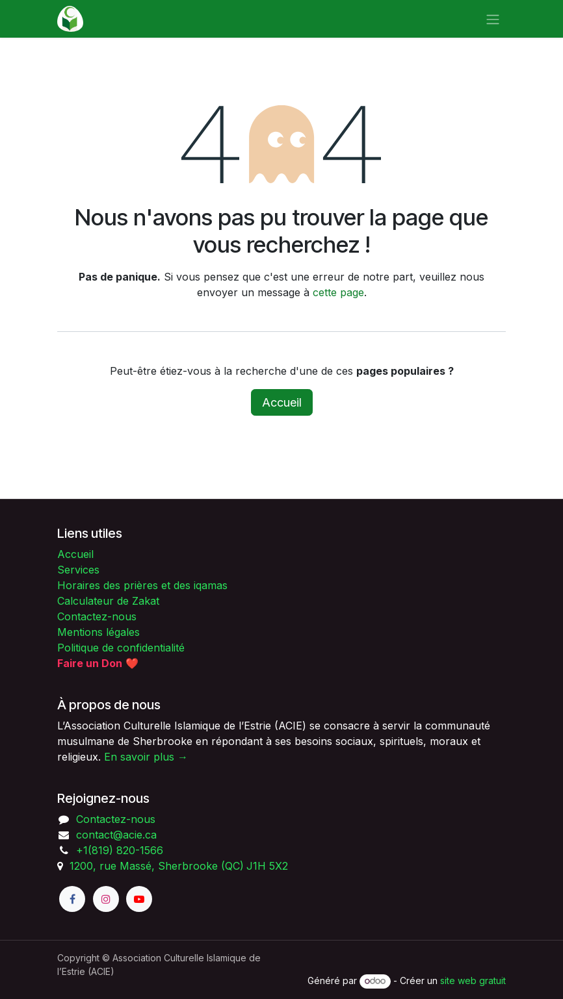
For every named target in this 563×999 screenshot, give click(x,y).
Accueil (282, 402)
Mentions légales (98, 632)
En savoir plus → (146, 756)
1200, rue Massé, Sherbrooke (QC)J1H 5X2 (179, 865)
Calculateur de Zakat (108, 600)
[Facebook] (72, 899)
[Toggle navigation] (493, 18)
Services (78, 569)
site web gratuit (473, 980)
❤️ (97, 663)
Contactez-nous (97, 616)
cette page (338, 292)
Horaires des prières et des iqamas (142, 585)
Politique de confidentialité (121, 647)
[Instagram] (106, 899)
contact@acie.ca (116, 834)
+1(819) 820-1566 (119, 850)
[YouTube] (139, 899)
